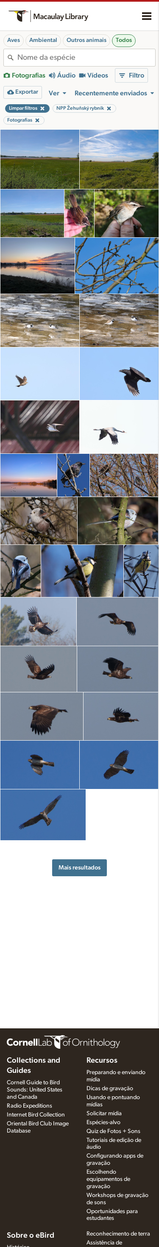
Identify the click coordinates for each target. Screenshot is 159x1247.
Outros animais (86, 40)
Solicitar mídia (104, 1113)
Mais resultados (79, 867)
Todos (124, 40)
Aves (13, 40)
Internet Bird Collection (36, 1115)
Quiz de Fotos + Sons (113, 1131)
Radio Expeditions (29, 1106)
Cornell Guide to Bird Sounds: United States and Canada (34, 1090)
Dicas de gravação (109, 1088)
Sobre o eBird (30, 1235)
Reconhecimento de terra (118, 1234)
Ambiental (43, 40)
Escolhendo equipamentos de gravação (108, 1179)
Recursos (101, 1060)
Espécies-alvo (103, 1122)
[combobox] (86, 57)
